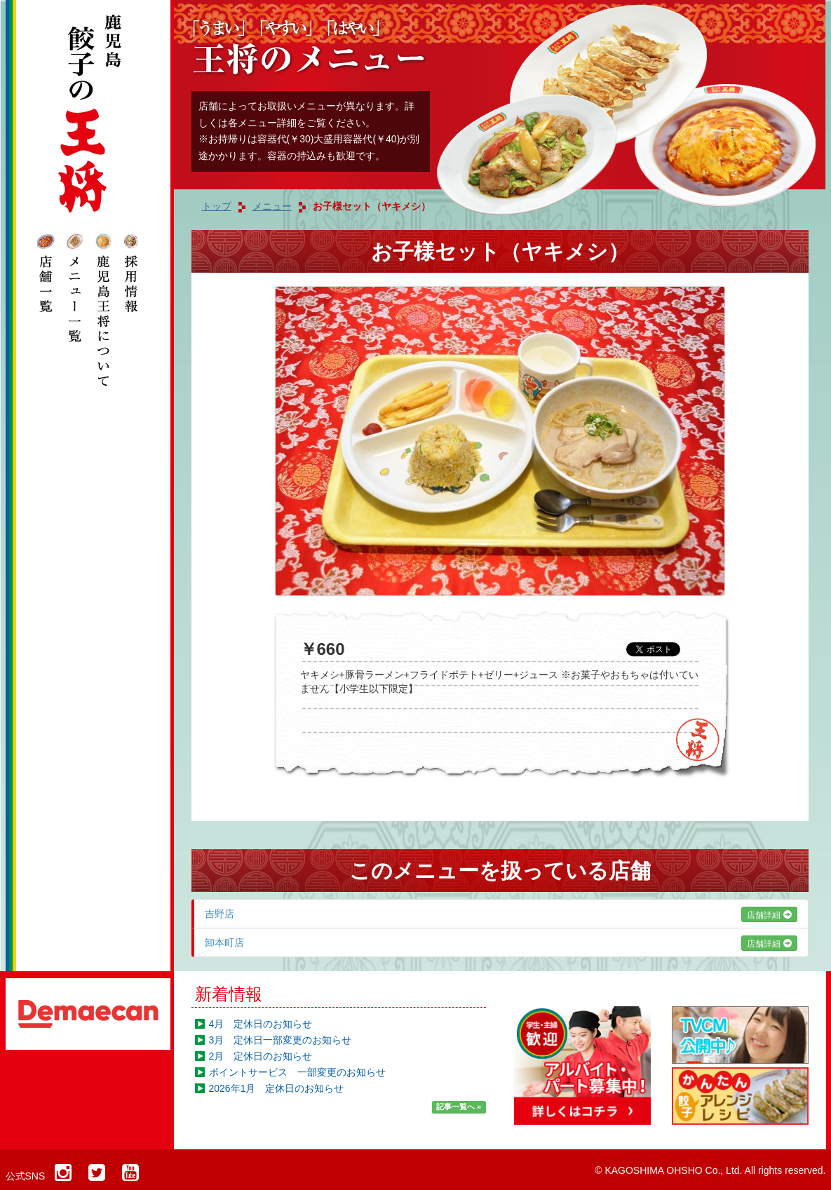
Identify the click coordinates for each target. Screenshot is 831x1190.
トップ (216, 206)
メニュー (272, 206)
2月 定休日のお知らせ (261, 1056)
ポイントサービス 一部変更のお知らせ (297, 1072)
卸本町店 (501, 942)
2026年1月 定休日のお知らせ (276, 1088)
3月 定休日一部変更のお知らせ (280, 1040)
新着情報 (228, 994)
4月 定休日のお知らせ (261, 1023)
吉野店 (501, 914)
